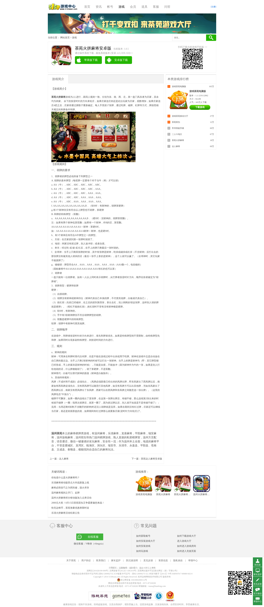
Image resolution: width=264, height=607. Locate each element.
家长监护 (116, 560)
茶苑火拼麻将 (178, 140)
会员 (133, 6)
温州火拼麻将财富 (202, 494)
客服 (156, 6)
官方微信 (258, 593)
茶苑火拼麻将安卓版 (184, 494)
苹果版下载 (91, 60)
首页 (87, 6)
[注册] (213, 7)
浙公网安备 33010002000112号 (132, 580)
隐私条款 (178, 560)
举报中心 (193, 560)
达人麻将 (64, 458)
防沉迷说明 (132, 560)
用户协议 (86, 560)
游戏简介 (58, 79)
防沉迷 (258, 565)
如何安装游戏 (143, 546)
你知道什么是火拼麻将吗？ (65, 477)
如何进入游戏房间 (186, 546)
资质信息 (163, 560)
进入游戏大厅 (184, 541)
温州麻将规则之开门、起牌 (65, 492)
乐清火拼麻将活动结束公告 (65, 513)
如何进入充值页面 (186, 551)
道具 (144, 6)
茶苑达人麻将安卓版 (151, 458)
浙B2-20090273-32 (140, 574)
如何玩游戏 (142, 551)
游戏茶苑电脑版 (179, 86)
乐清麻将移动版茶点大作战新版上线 (70, 482)
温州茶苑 (56, 433)
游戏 (122, 6)
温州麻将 (99, 433)
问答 (167, 6)
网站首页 (65, 37)
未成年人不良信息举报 (108, 586)
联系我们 (101, 560)
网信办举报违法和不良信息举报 (122, 583)
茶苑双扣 (176, 122)
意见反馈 (148, 560)
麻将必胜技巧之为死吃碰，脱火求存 (70, 487)
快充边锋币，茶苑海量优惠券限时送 (70, 508)
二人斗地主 (177, 134)
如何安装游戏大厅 (145, 541)
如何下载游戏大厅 (186, 536)
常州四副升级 (178, 128)
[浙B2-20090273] (105, 574)
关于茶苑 (71, 560)
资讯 (99, 6)
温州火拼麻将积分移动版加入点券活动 (71, 497)
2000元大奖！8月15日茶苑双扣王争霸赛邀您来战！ (77, 503)
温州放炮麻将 (65, 437)
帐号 (110, 6)
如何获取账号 (143, 536)
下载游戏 (200, 107)
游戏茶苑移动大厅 (180, 116)
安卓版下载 (121, 60)
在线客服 (93, 536)
